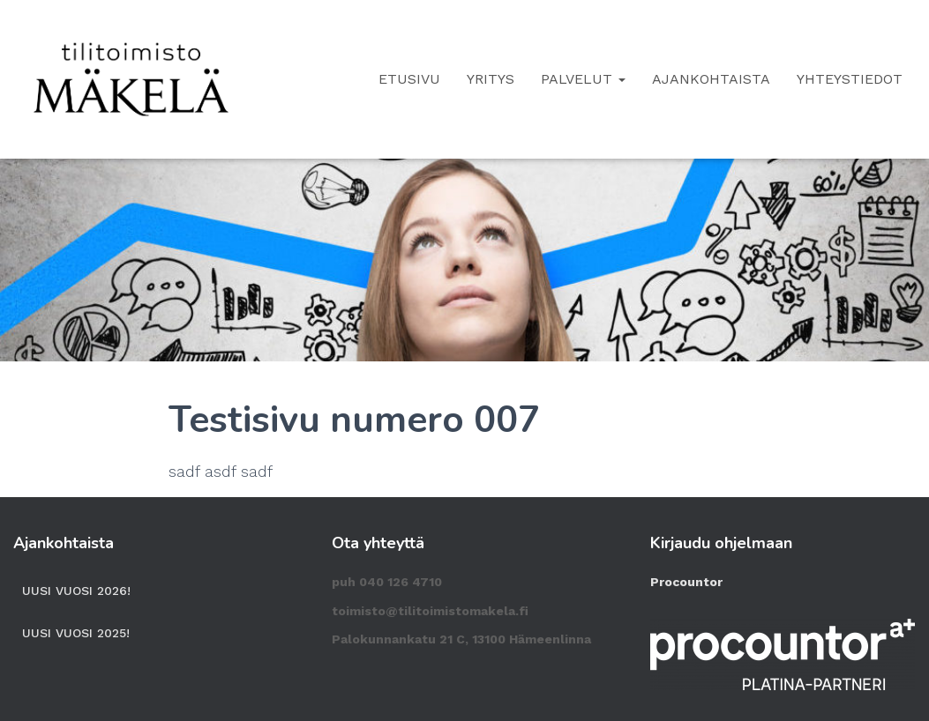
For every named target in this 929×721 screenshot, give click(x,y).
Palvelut (583, 79)
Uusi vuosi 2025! (76, 633)
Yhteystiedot (850, 79)
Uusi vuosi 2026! (76, 590)
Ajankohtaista (711, 79)
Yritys (490, 79)
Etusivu (409, 79)
